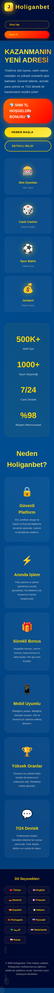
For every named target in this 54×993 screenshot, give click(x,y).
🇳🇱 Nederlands (39, 930)
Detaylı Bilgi (22, 145)
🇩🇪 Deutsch (15, 900)
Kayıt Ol (13, 34)
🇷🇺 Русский (38, 920)
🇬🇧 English (39, 890)
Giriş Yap (14, 24)
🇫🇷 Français (38, 900)
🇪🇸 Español (15, 910)
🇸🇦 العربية (15, 930)
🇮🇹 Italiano (38, 910)
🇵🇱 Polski (15, 940)
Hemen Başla (22, 132)
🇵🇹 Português (15, 920)
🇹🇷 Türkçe (15, 890)
